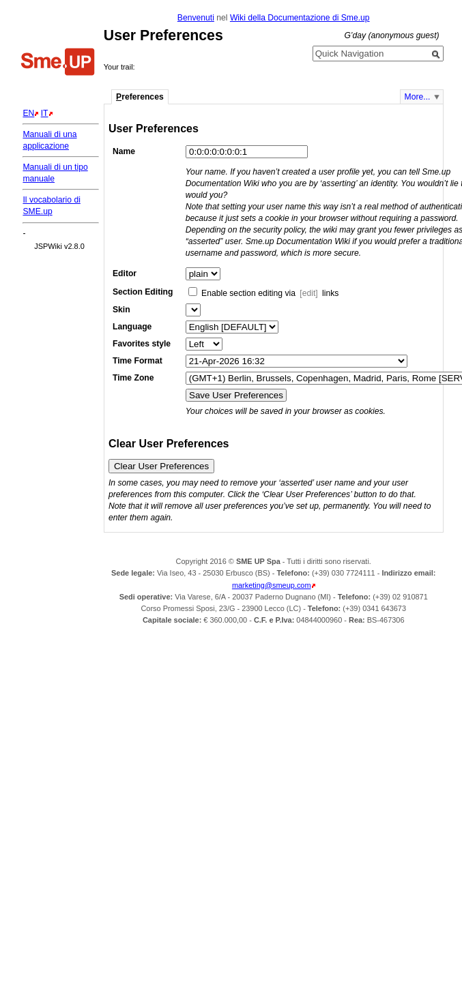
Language (132, 326)
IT (44, 113)
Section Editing (143, 292)
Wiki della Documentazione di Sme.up (300, 18)
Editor (124, 273)
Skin (121, 309)
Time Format (137, 361)
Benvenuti (195, 18)
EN (28, 113)
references (140, 97)
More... (418, 97)
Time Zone (133, 378)
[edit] (308, 293)
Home (58, 63)
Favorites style (142, 343)
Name (124, 151)
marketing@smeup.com (271, 585)
